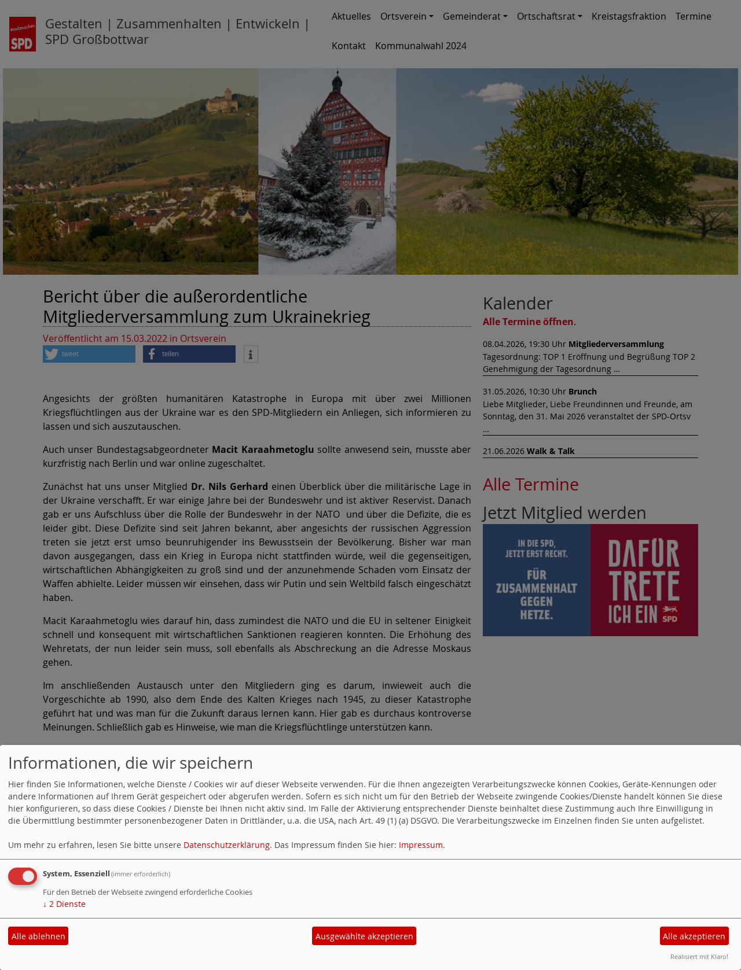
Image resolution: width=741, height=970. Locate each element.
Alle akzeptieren (694, 936)
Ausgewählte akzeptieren (364, 936)
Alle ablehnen (38, 936)
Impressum (421, 844)
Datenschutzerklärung (227, 844)
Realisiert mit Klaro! (699, 956)
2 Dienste (64, 903)
